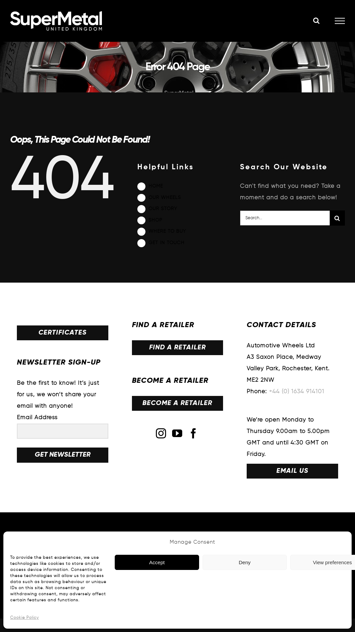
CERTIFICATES (62, 332)
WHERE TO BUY (167, 231)
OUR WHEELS (164, 197)
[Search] (337, 218)
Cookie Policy (24, 618)
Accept (157, 562)
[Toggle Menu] (340, 21)
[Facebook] (193, 433)
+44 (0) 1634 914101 (296, 392)
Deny (244, 562)
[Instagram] (161, 433)
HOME (155, 186)
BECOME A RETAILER (177, 403)
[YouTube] (177, 433)
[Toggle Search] (316, 20)
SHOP (155, 220)
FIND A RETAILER (177, 347)
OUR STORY (162, 208)
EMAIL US (292, 471)
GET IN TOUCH (166, 242)
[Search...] (285, 218)
